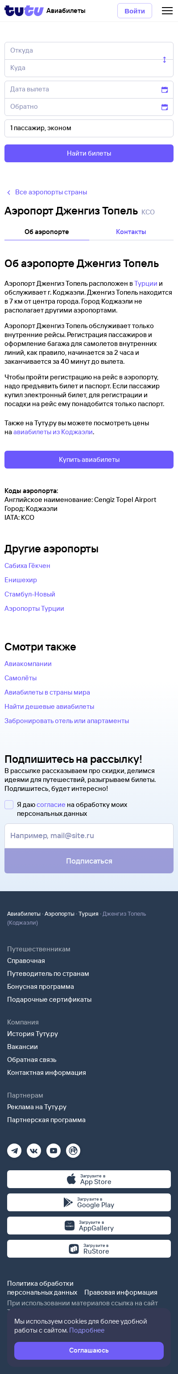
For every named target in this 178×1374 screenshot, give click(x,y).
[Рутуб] (73, 1148)
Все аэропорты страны (45, 192)
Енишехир (20, 580)
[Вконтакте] (34, 1148)
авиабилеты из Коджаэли (53, 432)
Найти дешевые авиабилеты (49, 706)
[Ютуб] (53, 1148)
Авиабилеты (24, 913)
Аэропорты (60, 913)
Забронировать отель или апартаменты (66, 720)
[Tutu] (24, 10)
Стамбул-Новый (29, 594)
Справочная (26, 960)
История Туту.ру (32, 1033)
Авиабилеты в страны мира (47, 692)
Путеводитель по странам (48, 973)
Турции (145, 283)
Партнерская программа (46, 1119)
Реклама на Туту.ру (36, 1106)
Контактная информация (46, 1072)
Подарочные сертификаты (49, 999)
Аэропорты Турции (34, 608)
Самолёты (20, 678)
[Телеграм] (14, 1148)
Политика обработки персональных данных (42, 1287)
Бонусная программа (40, 986)
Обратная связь (32, 1059)
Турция (89, 913)
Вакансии (22, 1046)
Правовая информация (120, 1292)
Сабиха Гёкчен (27, 565)
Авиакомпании (28, 663)
